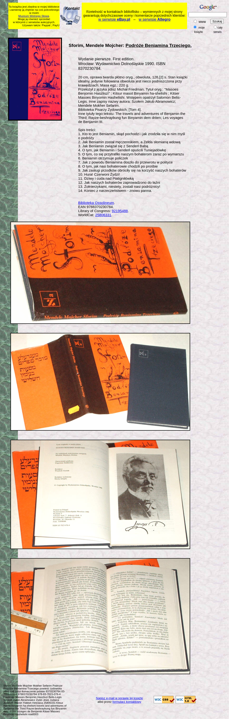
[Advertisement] (214, 108)
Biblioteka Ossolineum (96, 203)
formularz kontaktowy (126, 702)
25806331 (103, 215)
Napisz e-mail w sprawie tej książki (119, 698)
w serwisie (114, 19)
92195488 (120, 211)
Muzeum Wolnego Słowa (33, 15)
